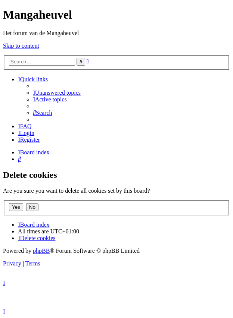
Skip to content (21, 45)
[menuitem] (57, 92)
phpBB (41, 251)
